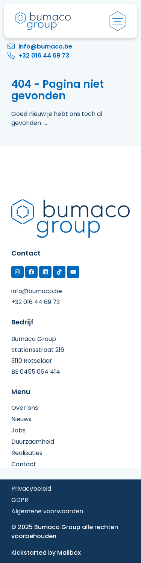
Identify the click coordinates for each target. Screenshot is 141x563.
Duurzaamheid (32, 442)
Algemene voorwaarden (47, 511)
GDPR (19, 500)
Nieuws (21, 419)
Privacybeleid (31, 489)
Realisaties (26, 453)
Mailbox (69, 552)
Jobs (18, 430)
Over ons (24, 408)
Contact (23, 464)
